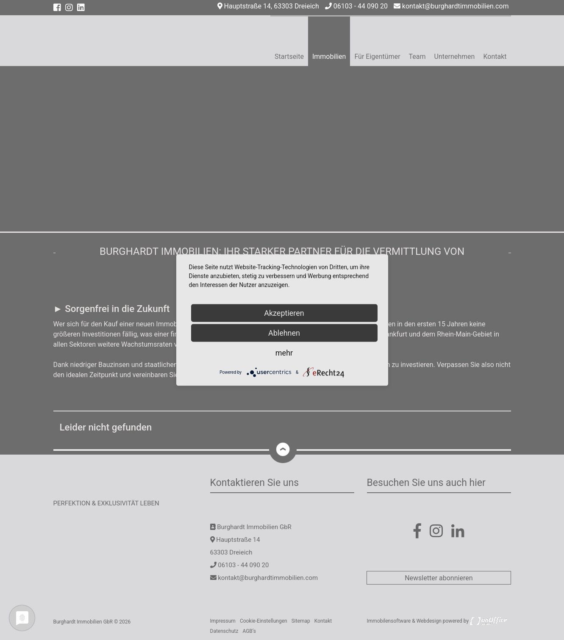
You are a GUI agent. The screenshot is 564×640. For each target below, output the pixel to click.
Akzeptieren (284, 313)
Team (417, 56)
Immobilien (329, 56)
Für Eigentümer (377, 56)
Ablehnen (284, 332)
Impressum (223, 621)
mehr (284, 352)
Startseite (289, 56)
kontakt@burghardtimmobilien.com (451, 6)
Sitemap (301, 621)
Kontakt (494, 56)
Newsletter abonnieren (438, 578)
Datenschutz (224, 631)
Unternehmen (454, 56)
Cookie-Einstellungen (263, 621)
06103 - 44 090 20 (356, 6)
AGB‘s (249, 631)
